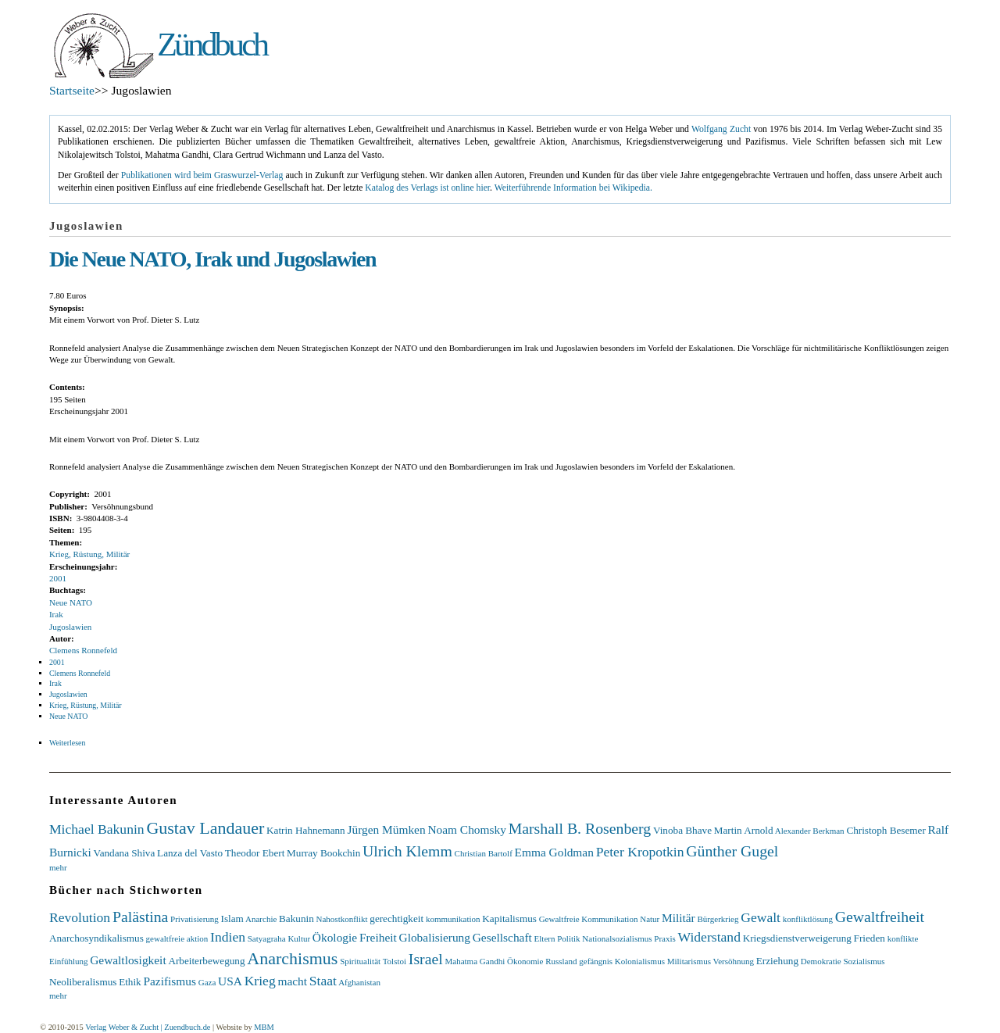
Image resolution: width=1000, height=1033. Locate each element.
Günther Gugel (732, 851)
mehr (58, 867)
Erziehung (777, 961)
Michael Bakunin (97, 829)
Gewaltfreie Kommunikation (588, 919)
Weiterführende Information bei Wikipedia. (573, 188)
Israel (426, 958)
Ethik (130, 982)
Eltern (544, 938)
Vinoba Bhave (682, 830)
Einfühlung (68, 961)
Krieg (260, 980)
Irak (56, 614)
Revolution (79, 917)
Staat (323, 980)
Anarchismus (292, 958)
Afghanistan (359, 982)
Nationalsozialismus (617, 938)
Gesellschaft (502, 937)
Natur (649, 919)
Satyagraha (267, 938)
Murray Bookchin (323, 853)
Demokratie (821, 961)
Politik (568, 938)
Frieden (869, 938)
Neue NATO (70, 602)
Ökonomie (525, 961)
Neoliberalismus (82, 982)
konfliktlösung (808, 919)
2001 (57, 578)
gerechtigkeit (396, 918)
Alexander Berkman (810, 830)
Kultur (299, 938)
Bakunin (296, 918)
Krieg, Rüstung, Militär (89, 554)
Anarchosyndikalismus (96, 938)
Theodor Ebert (255, 853)
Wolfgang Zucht (721, 129)
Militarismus (689, 961)
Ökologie (334, 937)
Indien (227, 937)
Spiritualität (360, 961)
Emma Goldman (554, 852)
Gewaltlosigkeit (128, 960)
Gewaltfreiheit (879, 916)
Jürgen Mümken (386, 829)
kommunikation (453, 919)
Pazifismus (169, 981)
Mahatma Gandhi (475, 961)
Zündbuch (211, 45)
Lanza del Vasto (190, 853)
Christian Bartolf (483, 853)
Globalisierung (434, 937)
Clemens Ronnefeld (83, 650)
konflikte (903, 938)
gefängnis (595, 961)
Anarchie (261, 919)
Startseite (72, 90)
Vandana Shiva (124, 853)
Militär (678, 917)
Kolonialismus (640, 961)
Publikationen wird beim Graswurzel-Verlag (202, 175)
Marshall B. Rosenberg (580, 828)
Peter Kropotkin (640, 852)
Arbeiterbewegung (206, 961)
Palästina (140, 916)
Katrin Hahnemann (305, 830)
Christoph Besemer (885, 830)
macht (292, 981)
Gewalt (760, 917)
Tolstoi (394, 961)
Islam (232, 918)
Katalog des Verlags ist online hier (427, 188)
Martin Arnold (743, 830)
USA (230, 981)
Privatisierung (194, 919)
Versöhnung (733, 961)
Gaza (207, 982)
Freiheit (378, 937)
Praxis (665, 938)
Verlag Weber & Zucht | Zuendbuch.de (147, 1027)
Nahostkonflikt (342, 919)
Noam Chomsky (466, 829)
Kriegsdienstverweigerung (797, 938)
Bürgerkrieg (717, 919)
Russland (561, 961)
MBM (263, 1027)
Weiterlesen (67, 742)
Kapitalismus (509, 918)
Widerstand (709, 937)
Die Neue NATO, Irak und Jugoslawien (212, 259)
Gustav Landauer (205, 828)
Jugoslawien (70, 626)
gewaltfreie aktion (177, 938)
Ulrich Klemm (407, 851)
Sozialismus (863, 961)
